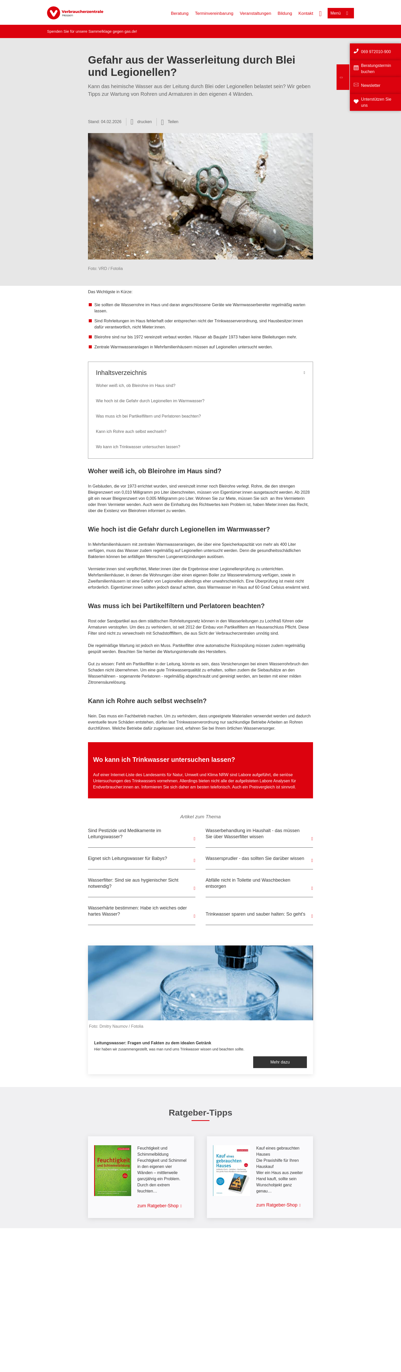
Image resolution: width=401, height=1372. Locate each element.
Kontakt (305, 13)
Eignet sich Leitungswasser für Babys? (127, 858)
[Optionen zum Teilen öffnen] (170, 121)
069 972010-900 (376, 52)
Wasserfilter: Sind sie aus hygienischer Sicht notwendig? (133, 883)
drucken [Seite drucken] (144, 122)
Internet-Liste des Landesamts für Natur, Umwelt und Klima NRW (169, 775)
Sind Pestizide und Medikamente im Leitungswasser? (124, 833)
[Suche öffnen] (320, 13)
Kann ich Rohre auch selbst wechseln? (131, 431)
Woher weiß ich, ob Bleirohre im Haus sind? (135, 385)
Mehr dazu (280, 1062)
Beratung (179, 13)
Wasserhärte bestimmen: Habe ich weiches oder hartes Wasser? (137, 911)
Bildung (284, 13)
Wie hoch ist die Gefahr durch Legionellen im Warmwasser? (150, 401)
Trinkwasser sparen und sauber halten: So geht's (255, 914)
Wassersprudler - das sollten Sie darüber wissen (255, 858)
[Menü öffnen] (341, 13)
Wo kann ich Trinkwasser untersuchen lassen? (138, 447)
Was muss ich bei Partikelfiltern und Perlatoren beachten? (148, 416)
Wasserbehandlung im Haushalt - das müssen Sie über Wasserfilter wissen (253, 833)
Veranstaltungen (255, 13)
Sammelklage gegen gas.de (112, 31)
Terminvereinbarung (214, 13)
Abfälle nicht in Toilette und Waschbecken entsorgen (248, 883)
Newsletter (371, 85)
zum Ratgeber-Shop (158, 1205)
